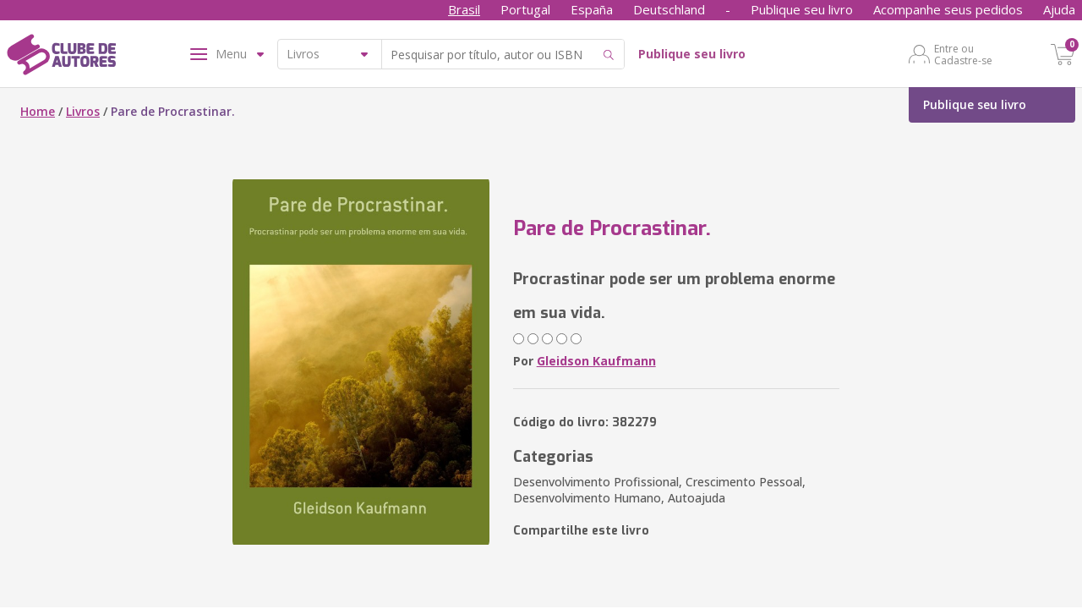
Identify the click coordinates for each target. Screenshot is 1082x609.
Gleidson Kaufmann (596, 361)
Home (37, 111)
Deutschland (669, 9)
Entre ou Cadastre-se (963, 54)
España (592, 9)
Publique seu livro (802, 9)
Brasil (464, 9)
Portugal (525, 9)
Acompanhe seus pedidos (948, 9)
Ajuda (1059, 9)
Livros (83, 111)
